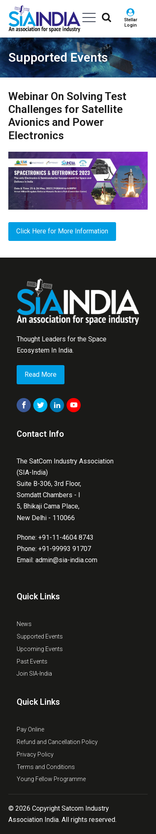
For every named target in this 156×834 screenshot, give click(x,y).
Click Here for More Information (62, 231)
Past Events (32, 661)
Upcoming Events (40, 649)
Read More (41, 374)
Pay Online (30, 729)
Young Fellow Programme (51, 779)
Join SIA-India (34, 673)
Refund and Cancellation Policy (57, 742)
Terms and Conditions (46, 767)
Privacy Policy (35, 754)
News (24, 624)
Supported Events (58, 57)
